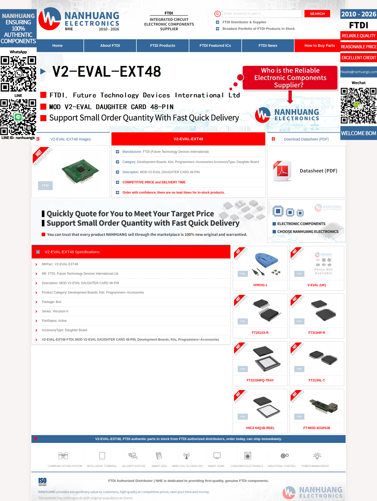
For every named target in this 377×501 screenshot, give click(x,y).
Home (57, 45)
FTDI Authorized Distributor (130, 481)
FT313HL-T (317, 380)
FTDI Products (162, 45)
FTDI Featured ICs (215, 45)
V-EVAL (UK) (317, 285)
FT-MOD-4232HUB (316, 428)
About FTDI (110, 45)
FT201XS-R (260, 333)
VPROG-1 (260, 285)
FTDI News (268, 45)
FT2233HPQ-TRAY (260, 380)
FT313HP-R (316, 333)
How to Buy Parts (320, 45)
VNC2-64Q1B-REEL (260, 428)
